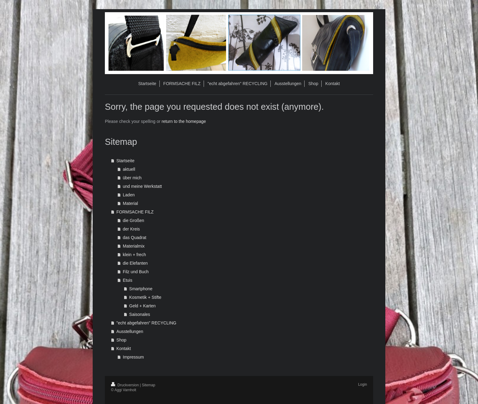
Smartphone (140, 288)
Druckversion (125, 385)
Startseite (125, 160)
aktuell (129, 169)
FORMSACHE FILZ (135, 211)
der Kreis (131, 229)
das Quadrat (134, 237)
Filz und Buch (136, 271)
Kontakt (123, 348)
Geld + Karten (142, 305)
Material (130, 203)
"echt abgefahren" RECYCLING (146, 322)
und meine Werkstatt (142, 186)
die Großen (133, 220)
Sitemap (148, 385)
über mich (132, 177)
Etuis (127, 280)
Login (362, 384)
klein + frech (134, 254)
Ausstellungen (129, 331)
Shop (121, 340)
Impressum (133, 357)
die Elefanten (135, 263)
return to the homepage (184, 121)
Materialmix (134, 246)
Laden (129, 194)
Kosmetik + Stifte (145, 297)
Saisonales (139, 314)
